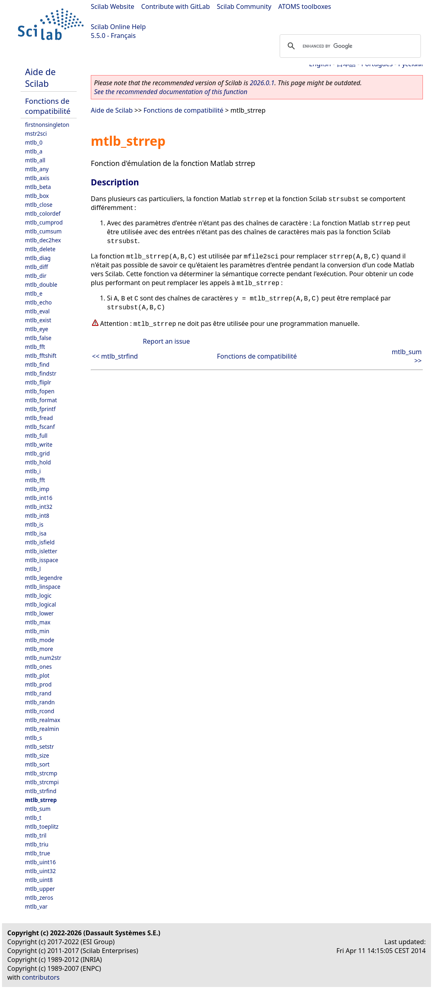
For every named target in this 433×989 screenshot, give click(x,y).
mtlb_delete (40, 249)
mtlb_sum (37, 809)
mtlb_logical (40, 604)
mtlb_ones (38, 666)
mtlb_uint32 (40, 871)
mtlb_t (33, 817)
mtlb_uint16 (40, 862)
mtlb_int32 (38, 506)
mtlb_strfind (40, 791)
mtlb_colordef (43, 213)
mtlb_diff (36, 267)
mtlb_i (33, 471)
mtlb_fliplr (38, 382)
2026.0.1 (262, 82)
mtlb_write (38, 444)
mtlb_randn (40, 702)
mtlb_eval (37, 311)
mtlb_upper (40, 888)
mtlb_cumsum (43, 231)
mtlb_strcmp (41, 773)
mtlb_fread (39, 418)
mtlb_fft (35, 347)
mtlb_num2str (43, 657)
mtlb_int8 (37, 515)
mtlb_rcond (39, 711)
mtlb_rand (38, 693)
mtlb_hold (38, 462)
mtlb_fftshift (40, 355)
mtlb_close (38, 204)
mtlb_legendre (44, 578)
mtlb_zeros (39, 897)
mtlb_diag (37, 258)
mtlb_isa (35, 533)
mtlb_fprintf (40, 409)
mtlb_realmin (42, 729)
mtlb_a (33, 151)
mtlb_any (36, 169)
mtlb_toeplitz (42, 826)
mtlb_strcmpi (42, 782)
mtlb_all (35, 160)
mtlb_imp (37, 489)
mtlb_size (37, 755)
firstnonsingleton (47, 124)
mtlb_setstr (39, 746)
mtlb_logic (38, 595)
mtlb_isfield (39, 542)
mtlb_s (33, 737)
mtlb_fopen (39, 391)
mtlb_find (37, 364)
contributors (41, 977)
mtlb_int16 (38, 498)
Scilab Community (244, 6)
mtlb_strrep (41, 800)
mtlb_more (39, 649)
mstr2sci (36, 133)
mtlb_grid (37, 453)
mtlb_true (37, 853)
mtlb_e (33, 293)
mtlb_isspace (41, 560)
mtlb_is (34, 524)
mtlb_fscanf (40, 426)
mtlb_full (36, 435)
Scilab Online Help (118, 26)
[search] (349, 46)
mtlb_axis (37, 178)
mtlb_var (36, 906)
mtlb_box (37, 195)
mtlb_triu (36, 844)
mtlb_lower (39, 613)
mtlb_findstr (40, 373)
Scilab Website (112, 6)
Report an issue (166, 341)
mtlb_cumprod (44, 222)
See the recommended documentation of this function (170, 91)
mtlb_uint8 (39, 880)
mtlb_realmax (42, 720)
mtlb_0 (33, 142)
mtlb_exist (38, 320)
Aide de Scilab (40, 77)
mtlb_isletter (41, 551)
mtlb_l (33, 569)
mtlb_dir (35, 275)
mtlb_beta (38, 187)
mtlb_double (41, 284)
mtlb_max (37, 622)
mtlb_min (37, 631)
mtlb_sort (37, 764)
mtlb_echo (38, 302)
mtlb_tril (35, 835)
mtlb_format (41, 400)
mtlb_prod (38, 684)
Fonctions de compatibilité (48, 106)
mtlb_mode (39, 640)
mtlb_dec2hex (43, 240)
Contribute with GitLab (175, 6)
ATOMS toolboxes (304, 6)
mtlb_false (38, 338)
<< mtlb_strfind (115, 356)
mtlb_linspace (43, 586)
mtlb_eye (36, 329)
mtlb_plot (37, 675)
